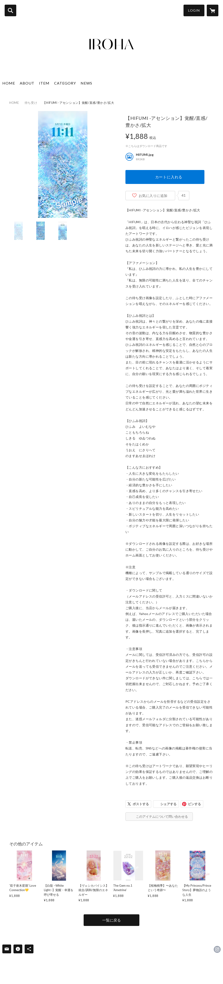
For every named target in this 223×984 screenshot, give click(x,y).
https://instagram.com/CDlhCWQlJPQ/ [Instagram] (217, 949)
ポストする (141, 804)
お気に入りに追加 (153, 195)
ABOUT (27, 83)
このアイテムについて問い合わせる (162, 816)
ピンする (194, 804)
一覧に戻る (111, 920)
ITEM (44, 83)
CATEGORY (65, 83)
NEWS (86, 83)
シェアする (168, 804)
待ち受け (31, 103)
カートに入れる (169, 177)
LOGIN (194, 10)
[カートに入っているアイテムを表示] (212, 10)
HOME (8, 83)
